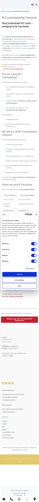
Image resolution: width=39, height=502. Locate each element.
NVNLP (4, 355)
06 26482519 (14, 346)
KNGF (11, 355)
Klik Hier (19, 495)
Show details (30, 268)
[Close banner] (36, 214)
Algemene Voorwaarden (19, 459)
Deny (19, 286)
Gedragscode (31, 459)
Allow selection (19, 280)
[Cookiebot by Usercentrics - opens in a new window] (24, 214)
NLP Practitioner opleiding (13, 69)
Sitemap (19, 461)
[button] (32, 4)
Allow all (19, 274)
